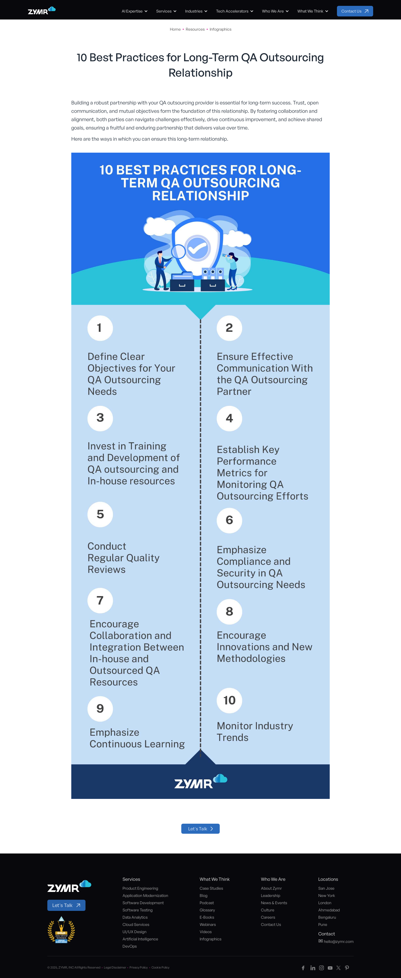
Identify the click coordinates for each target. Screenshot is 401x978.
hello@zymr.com (336, 940)
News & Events (274, 902)
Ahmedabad (329, 910)
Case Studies (211, 888)
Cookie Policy (160, 967)
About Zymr (271, 888)
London (324, 902)
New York (326, 895)
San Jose (326, 888)
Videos (206, 931)
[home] (42, 11)
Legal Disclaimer (116, 967)
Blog (203, 895)
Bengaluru (327, 917)
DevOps (130, 946)
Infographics (220, 29)
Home (175, 29)
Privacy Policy (140, 967)
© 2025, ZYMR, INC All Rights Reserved (75, 967)
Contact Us (271, 924)
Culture (267, 910)
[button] (135, 11)
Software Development (143, 902)
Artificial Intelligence (140, 938)
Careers (268, 917)
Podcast (207, 902)
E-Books (207, 917)
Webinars (208, 924)
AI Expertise (132, 11)
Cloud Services (136, 924)
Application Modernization (145, 895)
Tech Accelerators (232, 11)
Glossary (207, 910)
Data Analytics (135, 917)
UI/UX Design (134, 931)
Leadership (270, 895)
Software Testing (138, 910)
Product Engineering (140, 888)
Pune (322, 924)
